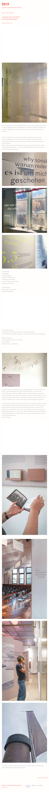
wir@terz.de (5, 787)
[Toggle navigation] (45, 4)
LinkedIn (40, 785)
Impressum (28, 785)
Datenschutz (34, 785)
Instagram (27, 786)
